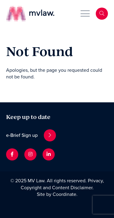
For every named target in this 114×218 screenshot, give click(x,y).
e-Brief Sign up (31, 135)
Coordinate (64, 194)
